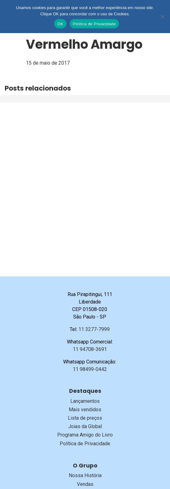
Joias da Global (85, 426)
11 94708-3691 (90, 349)
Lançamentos (85, 401)
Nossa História (85, 475)
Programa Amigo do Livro (85, 435)
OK (60, 24)
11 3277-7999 (94, 329)
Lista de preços (85, 418)
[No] (162, 16)
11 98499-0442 (90, 369)
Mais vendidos (85, 409)
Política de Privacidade (85, 444)
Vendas (85, 484)
